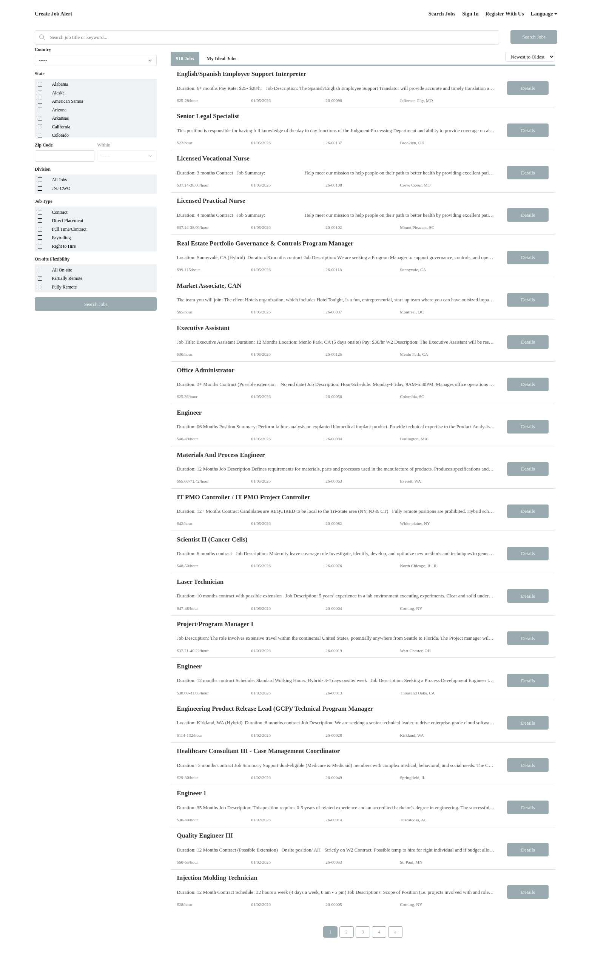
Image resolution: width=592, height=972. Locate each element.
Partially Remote (67, 278)
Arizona (59, 110)
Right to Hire (64, 246)
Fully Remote (64, 287)
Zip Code (44, 145)
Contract (59, 212)
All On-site (62, 270)
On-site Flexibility (52, 259)
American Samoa (67, 101)
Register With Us (505, 14)
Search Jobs (442, 14)
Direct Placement (67, 220)
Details (528, 88)
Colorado (60, 135)
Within (104, 145)
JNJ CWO (61, 188)
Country (43, 49)
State (40, 73)
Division (43, 169)
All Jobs (59, 179)
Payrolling (61, 237)
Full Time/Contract (69, 229)
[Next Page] (395, 932)
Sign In (470, 14)
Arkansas (60, 118)
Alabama (60, 84)
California (61, 127)
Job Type (43, 201)
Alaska (58, 93)
